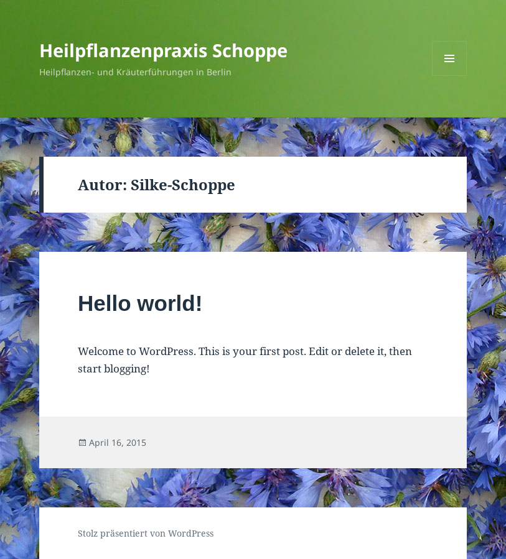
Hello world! (140, 303)
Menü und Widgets (450, 75)
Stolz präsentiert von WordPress (145, 533)
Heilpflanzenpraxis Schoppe (163, 50)
